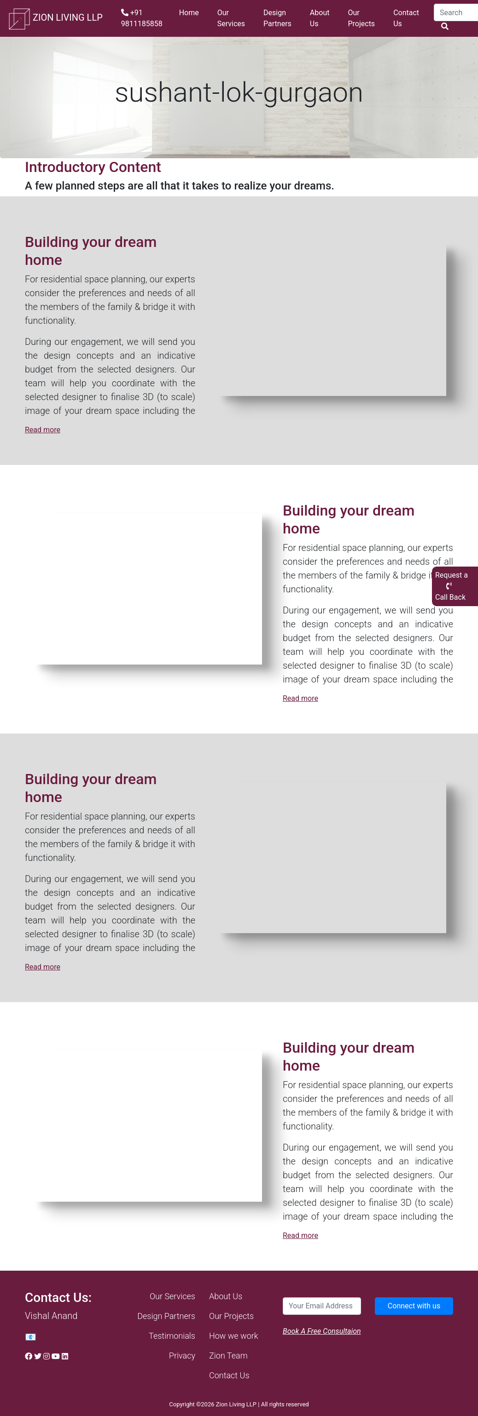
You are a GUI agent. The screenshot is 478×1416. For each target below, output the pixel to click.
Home (189, 12)
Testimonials (172, 1336)
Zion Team (228, 1355)
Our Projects (361, 18)
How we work (233, 1336)
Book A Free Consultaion (322, 1331)
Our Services (231, 18)
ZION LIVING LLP (55, 18)
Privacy (182, 1355)
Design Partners (277, 18)
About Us (320, 18)
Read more (42, 429)
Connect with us (414, 1305)
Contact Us (406, 18)
